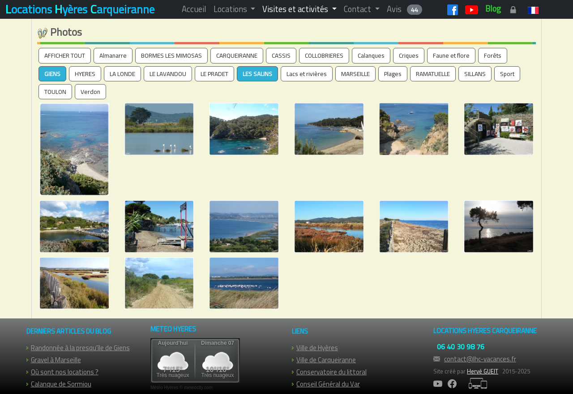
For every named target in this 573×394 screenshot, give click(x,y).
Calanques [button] (371, 55)
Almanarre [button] (113, 55)
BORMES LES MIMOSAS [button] (171, 55)
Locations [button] (231, 9)
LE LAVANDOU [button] (168, 73)
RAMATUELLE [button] (433, 73)
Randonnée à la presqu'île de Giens (80, 348)
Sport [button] (507, 73)
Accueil (194, 9)
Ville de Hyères (317, 348)
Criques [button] (409, 55)
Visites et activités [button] (296, 9)
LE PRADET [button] (214, 73)
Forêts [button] (492, 55)
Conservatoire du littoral (331, 372)
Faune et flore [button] (451, 55)
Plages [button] (393, 73)
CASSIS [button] (281, 55)
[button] (535, 9)
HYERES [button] (85, 73)
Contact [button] (358, 9)
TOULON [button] (55, 91)
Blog (493, 8)
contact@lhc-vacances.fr (480, 359)
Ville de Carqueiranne (326, 360)
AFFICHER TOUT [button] (64, 55)
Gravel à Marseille (56, 360)
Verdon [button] (90, 91)
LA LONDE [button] (122, 73)
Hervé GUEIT (482, 371)
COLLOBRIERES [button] (324, 55)
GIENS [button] (52, 73)
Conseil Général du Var (328, 384)
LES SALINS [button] (257, 73)
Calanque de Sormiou (61, 384)
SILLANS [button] (475, 73)
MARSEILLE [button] (355, 73)
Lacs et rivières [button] (306, 73)
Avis (404, 9)
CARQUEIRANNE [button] (236, 55)
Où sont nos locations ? (64, 372)
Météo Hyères (164, 387)
